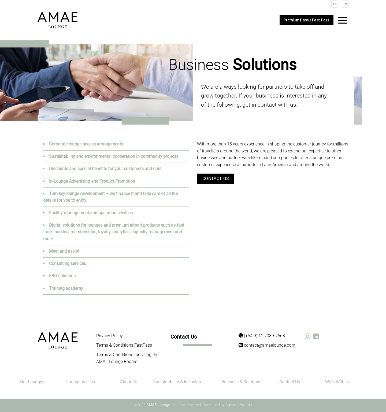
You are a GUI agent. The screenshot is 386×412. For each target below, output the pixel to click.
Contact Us (289, 381)
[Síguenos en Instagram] (307, 337)
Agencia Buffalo (238, 405)
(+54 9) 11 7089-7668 (262, 335)
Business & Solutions (241, 381)
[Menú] (342, 20)
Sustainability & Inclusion (177, 381)
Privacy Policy (109, 335)
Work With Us (337, 381)
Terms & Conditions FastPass (124, 345)
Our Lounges (32, 381)
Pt (345, 4)
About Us (128, 381)
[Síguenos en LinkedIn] (316, 337)
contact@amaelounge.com (267, 345)
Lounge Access (80, 381)
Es (335, 4)
